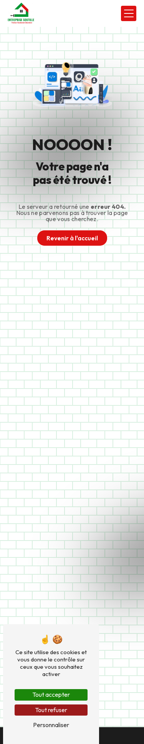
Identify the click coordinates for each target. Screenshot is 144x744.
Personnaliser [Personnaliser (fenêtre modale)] (51, 725)
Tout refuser (51, 710)
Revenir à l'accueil (72, 238)
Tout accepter (51, 694)
